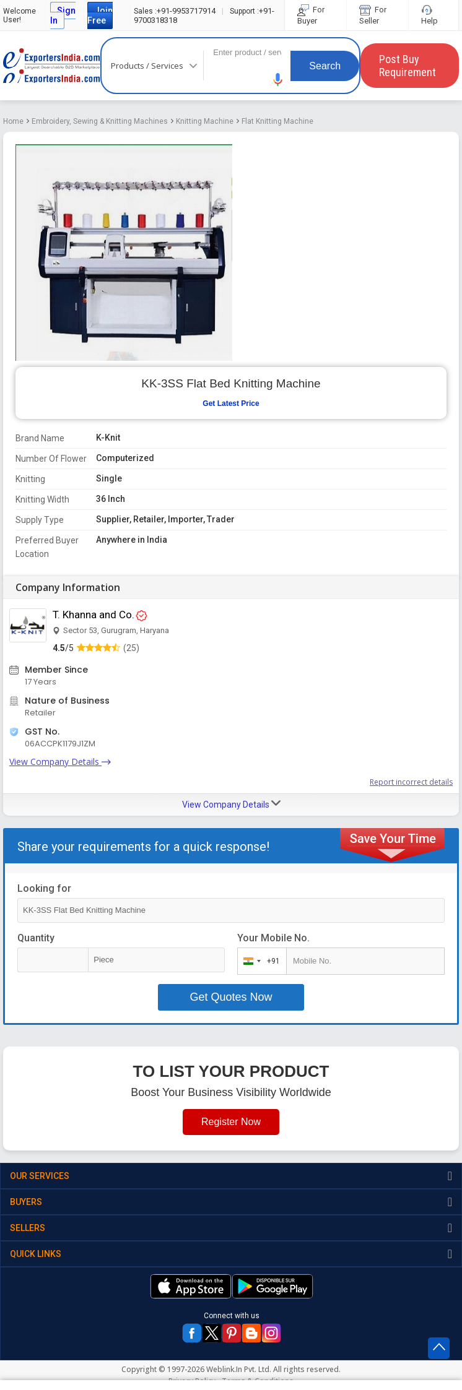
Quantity (35, 938)
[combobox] (259, 961)
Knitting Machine (204, 121)
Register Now (231, 1121)
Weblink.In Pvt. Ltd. (238, 1369)
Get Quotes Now (231, 997)
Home (13, 121)
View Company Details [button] (231, 803)
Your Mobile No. (273, 938)
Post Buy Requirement (407, 66)
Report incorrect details (411, 782)
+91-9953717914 (175, 10)
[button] (278, 79)
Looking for (44, 888)
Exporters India (51, 65)
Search (325, 66)
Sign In (63, 15)
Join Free (100, 15)
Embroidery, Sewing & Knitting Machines (100, 121)
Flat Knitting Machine (277, 121)
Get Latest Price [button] (231, 403)
